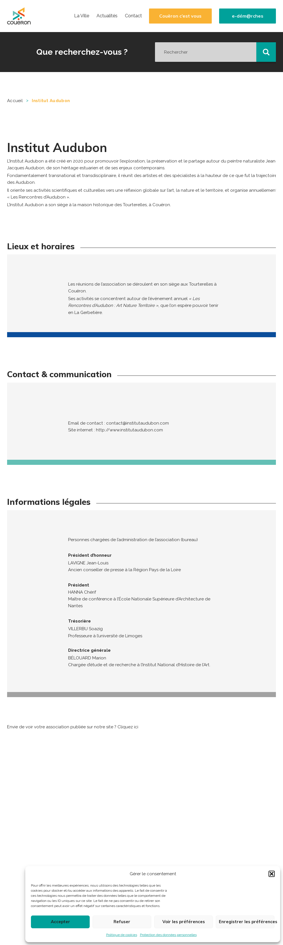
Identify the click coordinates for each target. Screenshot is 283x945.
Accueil (15, 100)
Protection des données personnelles (168, 935)
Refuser (122, 921)
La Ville (81, 15)
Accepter (60, 921)
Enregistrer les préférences (246, 921)
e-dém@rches (247, 16)
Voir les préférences (183, 921)
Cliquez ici (128, 726)
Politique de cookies (121, 935)
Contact (133, 15)
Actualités (107, 15)
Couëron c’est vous (180, 16)
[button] (271, 874)
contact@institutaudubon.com (137, 423)
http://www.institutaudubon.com (129, 430)
